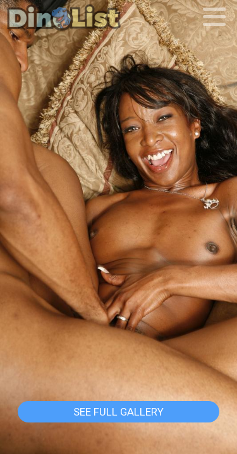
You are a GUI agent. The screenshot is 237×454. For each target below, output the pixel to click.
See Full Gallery (118, 411)
